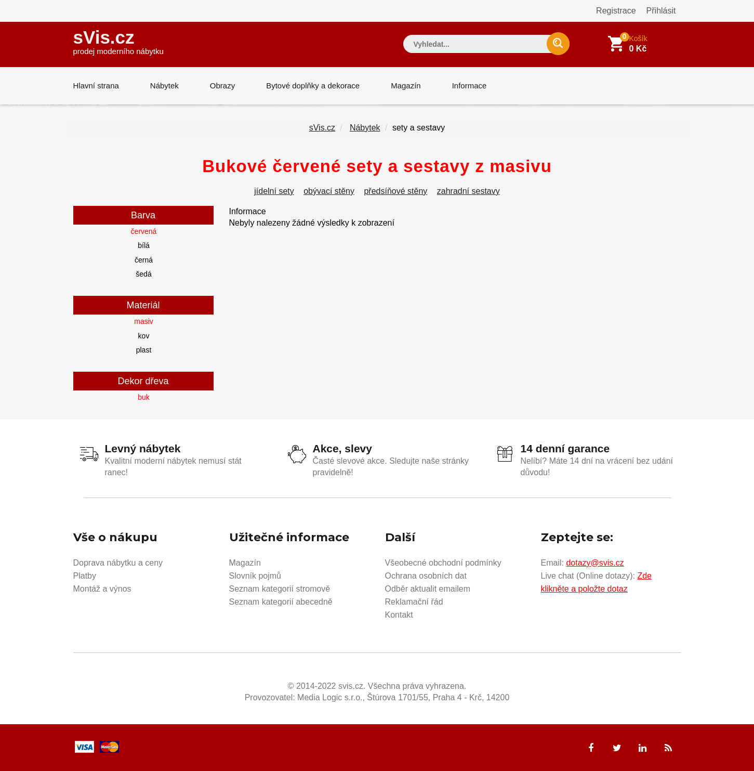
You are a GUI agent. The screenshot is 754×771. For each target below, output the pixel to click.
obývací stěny (328, 191)
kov (144, 336)
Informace (469, 85)
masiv (143, 321)
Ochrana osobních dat (426, 575)
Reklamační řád (414, 601)
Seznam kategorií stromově (279, 588)
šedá (143, 274)
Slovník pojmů (255, 575)
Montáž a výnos (102, 588)
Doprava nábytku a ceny (118, 562)
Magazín (406, 85)
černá (144, 260)
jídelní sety (274, 191)
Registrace (616, 10)
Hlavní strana (96, 85)
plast (144, 350)
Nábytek (164, 85)
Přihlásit (661, 10)
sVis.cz (118, 41)
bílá (144, 245)
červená (144, 231)
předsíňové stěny (395, 191)
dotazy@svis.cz (595, 562)
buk (144, 397)
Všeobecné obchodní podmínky (443, 562)
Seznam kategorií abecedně (281, 601)
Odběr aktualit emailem (428, 588)
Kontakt (399, 614)
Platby (84, 575)
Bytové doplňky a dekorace (313, 85)
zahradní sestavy (468, 191)
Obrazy (222, 85)
